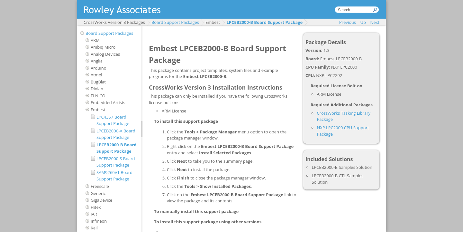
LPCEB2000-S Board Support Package (115, 162)
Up (363, 22)
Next (374, 22)
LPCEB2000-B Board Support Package (264, 22)
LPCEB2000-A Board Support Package (115, 134)
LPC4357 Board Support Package (112, 120)
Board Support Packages (175, 22)
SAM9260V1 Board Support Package (114, 175)
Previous (347, 22)
